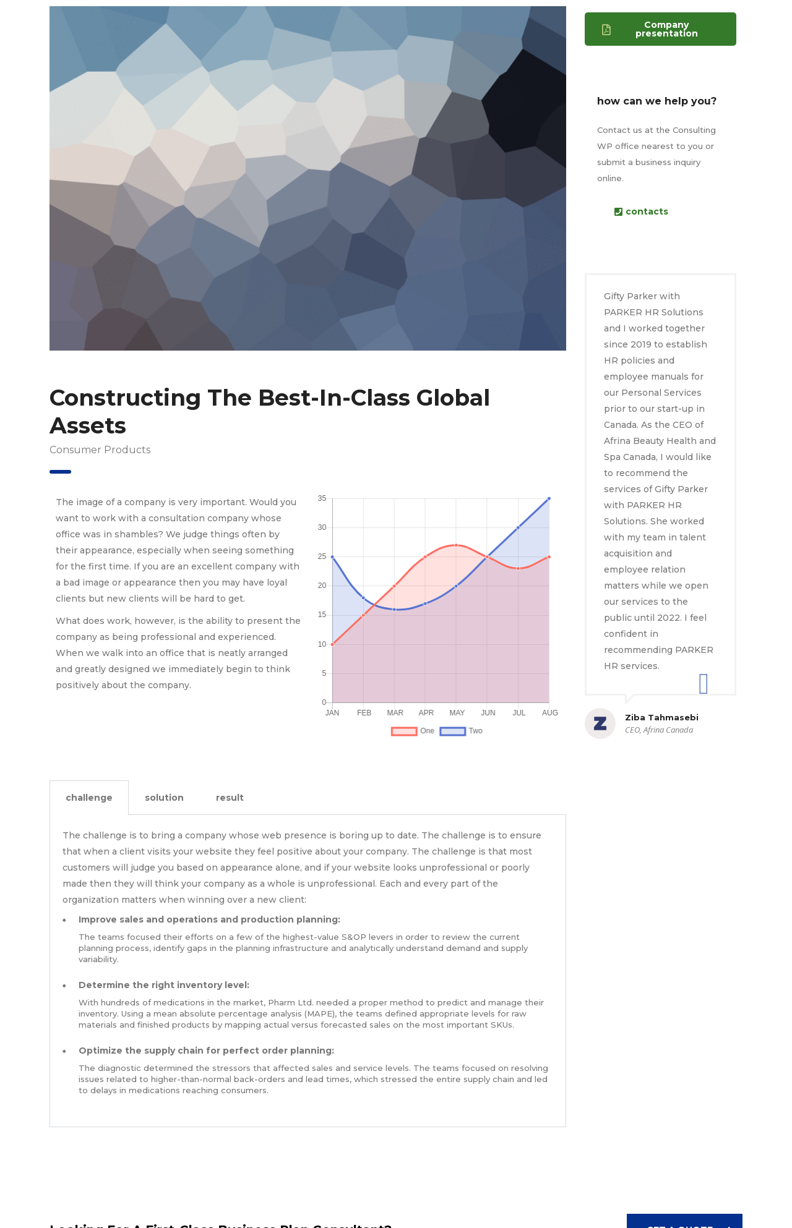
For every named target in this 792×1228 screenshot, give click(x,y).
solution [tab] (164, 797)
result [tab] (230, 797)
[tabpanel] (308, 971)
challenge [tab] (89, 797)
